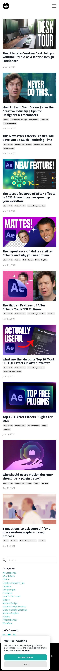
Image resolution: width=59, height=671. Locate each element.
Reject (26, 664)
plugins (44, 425)
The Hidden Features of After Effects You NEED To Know (24, 307)
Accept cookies (25, 657)
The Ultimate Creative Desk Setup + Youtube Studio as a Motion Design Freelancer (29, 57)
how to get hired (9, 123)
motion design (20, 206)
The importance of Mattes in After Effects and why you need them (28, 253)
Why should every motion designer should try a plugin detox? (28, 476)
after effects (8, 144)
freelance (44, 120)
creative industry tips (19, 120)
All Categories (9, 572)
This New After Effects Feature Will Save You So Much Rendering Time (28, 138)
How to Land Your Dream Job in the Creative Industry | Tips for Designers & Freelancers (28, 111)
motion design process (23, 144)
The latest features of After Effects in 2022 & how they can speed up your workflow (29, 197)
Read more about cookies (17, 650)
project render (8, 148)
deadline (14, 541)
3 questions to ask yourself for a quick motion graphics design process (27, 532)
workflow (51, 314)
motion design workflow (42, 144)
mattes (17, 260)
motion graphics (41, 260)
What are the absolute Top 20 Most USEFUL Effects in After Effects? (28, 361)
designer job (33, 120)
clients (5, 120)
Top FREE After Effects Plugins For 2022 (28, 419)
